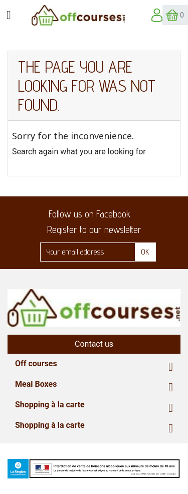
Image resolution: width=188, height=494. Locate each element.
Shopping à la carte (50, 404)
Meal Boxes (36, 384)
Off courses (36, 363)
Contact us (94, 344)
